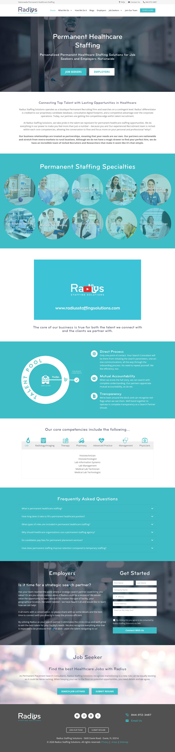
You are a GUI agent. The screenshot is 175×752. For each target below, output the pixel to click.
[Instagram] (84, 716)
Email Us (136, 720)
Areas (114, 742)
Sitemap (124, 742)
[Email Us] (128, 720)
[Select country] (115, 596)
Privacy (105, 742)
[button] (70, 10)
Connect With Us (135, 630)
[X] (98, 716)
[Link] (19, 190)
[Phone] (135, 596)
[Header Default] (27, 10)
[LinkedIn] (91, 716)
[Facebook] (77, 716)
